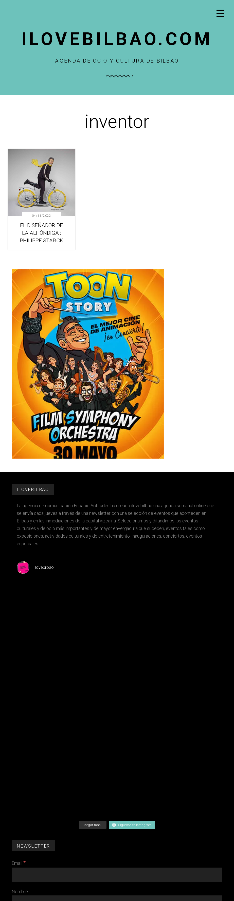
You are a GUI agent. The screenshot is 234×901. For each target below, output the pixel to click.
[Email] (117, 875)
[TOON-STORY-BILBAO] (88, 457)
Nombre (20, 891)
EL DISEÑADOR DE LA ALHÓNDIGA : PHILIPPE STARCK (41, 233)
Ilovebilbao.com (117, 39)
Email (19, 863)
